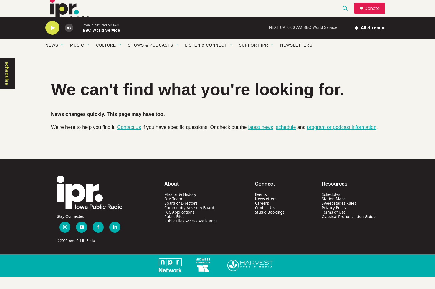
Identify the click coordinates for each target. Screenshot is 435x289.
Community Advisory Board (189, 220)
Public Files (174, 229)
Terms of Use (334, 224)
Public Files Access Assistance (191, 233)
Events (261, 206)
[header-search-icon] (347, 14)
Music (77, 57)
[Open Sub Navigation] (62, 57)
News (51, 57)
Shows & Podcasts (150, 57)
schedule (286, 140)
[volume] (69, 40)
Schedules (331, 206)
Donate (375, 14)
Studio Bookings (270, 224)
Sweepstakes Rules (339, 215)
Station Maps (334, 211)
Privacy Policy (334, 220)
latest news (260, 140)
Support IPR (253, 57)
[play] (52, 40)
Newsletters (296, 57)
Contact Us (265, 220)
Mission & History (180, 206)
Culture (106, 57)
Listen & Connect (206, 57)
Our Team (173, 211)
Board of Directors (181, 215)
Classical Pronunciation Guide (349, 229)
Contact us (129, 140)
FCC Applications (179, 224)
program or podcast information (341, 140)
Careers (262, 215)
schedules (7, 86)
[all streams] (370, 40)
